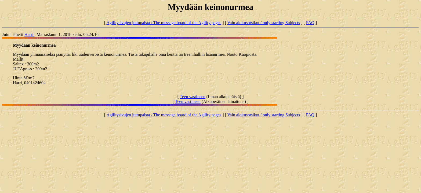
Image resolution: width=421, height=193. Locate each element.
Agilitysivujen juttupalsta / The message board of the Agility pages (163, 22)
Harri (29, 34)
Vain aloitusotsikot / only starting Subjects (263, 22)
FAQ (310, 22)
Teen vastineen (192, 96)
